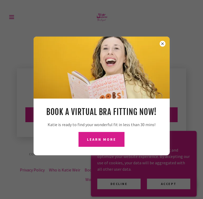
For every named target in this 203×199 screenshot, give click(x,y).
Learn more (101, 139)
